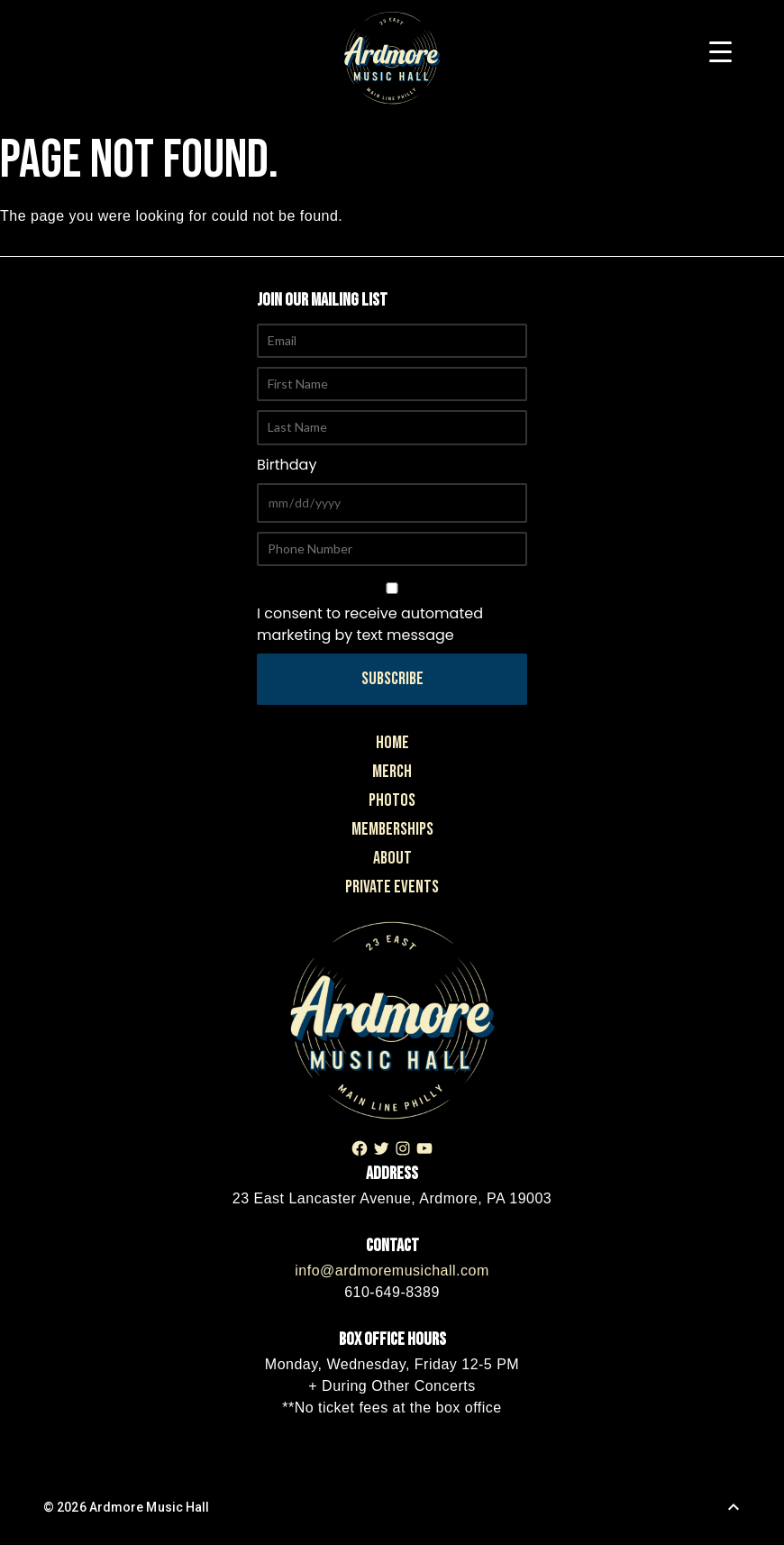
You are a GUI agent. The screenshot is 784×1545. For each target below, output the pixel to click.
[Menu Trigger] (720, 52)
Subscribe (392, 679)
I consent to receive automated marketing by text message (392, 613)
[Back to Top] (733, 1507)
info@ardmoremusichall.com (391, 1270)
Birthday (286, 464)
